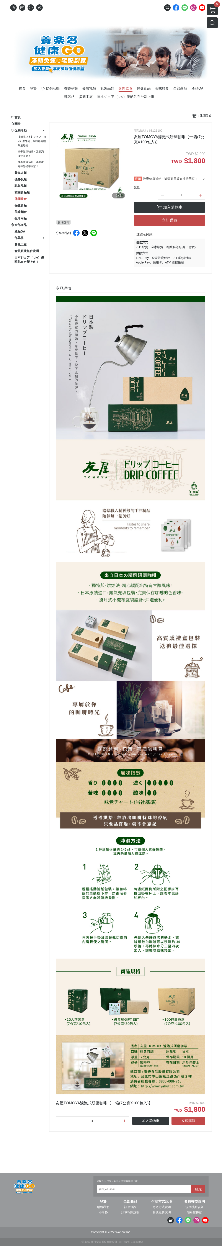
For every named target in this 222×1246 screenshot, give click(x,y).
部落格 (103, 1212)
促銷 (138, 178)
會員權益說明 (194, 1201)
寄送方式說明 (162, 1206)
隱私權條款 (194, 1212)
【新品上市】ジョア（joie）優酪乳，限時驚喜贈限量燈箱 (32, 141)
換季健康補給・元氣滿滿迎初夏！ (31, 153)
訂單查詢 (130, 1206)
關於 (103, 1201)
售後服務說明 (162, 1212)
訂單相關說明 (130, 1212)
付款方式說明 (161, 1201)
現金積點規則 (194, 1206)
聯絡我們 (103, 1206)
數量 (137, 187)
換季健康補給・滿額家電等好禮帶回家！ (31, 164)
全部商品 (130, 1201)
